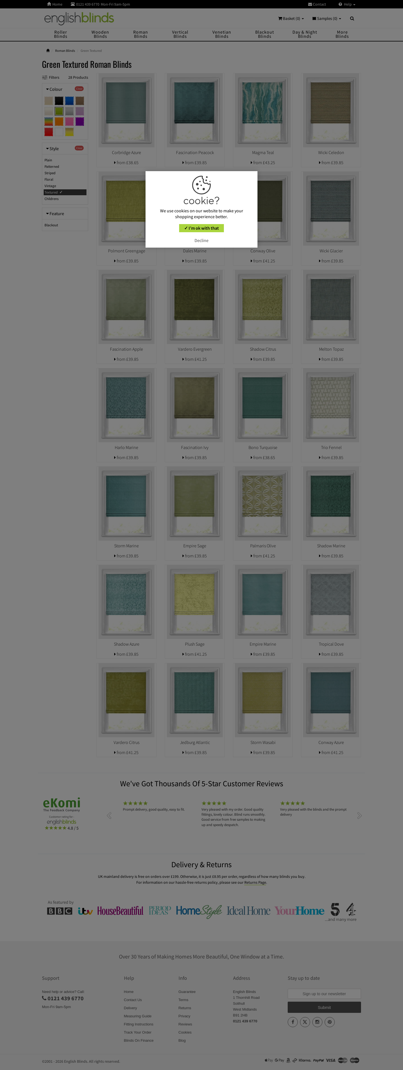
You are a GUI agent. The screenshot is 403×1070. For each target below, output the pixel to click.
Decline (201, 240)
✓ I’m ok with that (201, 228)
